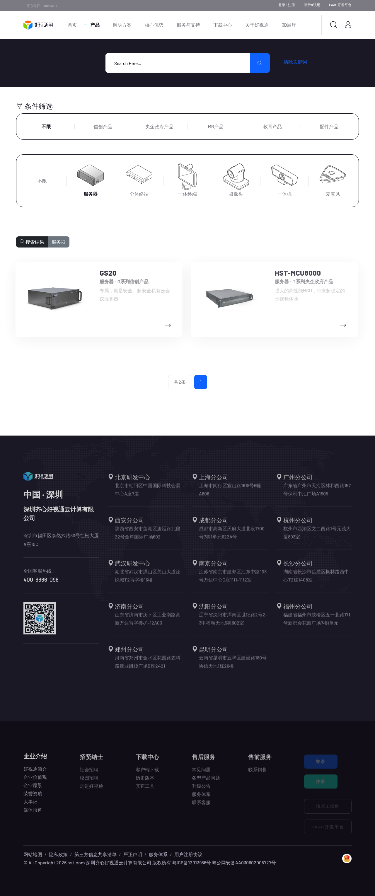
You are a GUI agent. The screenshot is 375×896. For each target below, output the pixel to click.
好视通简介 (35, 773)
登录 (281, 5)
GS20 (104, 273)
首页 (72, 25)
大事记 (30, 806)
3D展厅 (289, 25)
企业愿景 (32, 789)
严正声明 (132, 854)
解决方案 (122, 25)
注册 (291, 5)
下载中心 (222, 25)
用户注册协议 (188, 854)
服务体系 (158, 854)
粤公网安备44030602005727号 (244, 862)
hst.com (76, 862)
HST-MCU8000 (293, 273)
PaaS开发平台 (340, 5)
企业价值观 (35, 781)
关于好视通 (257, 25)
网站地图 (32, 854)
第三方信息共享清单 (95, 854)
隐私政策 (58, 854)
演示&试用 (312, 5)
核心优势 (154, 25)
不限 (46, 126)
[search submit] (260, 63)
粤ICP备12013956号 (191, 862)
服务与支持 (188, 25)
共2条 (180, 382)
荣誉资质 (32, 798)
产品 (95, 25)
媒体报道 (32, 814)
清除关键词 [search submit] (295, 61)
